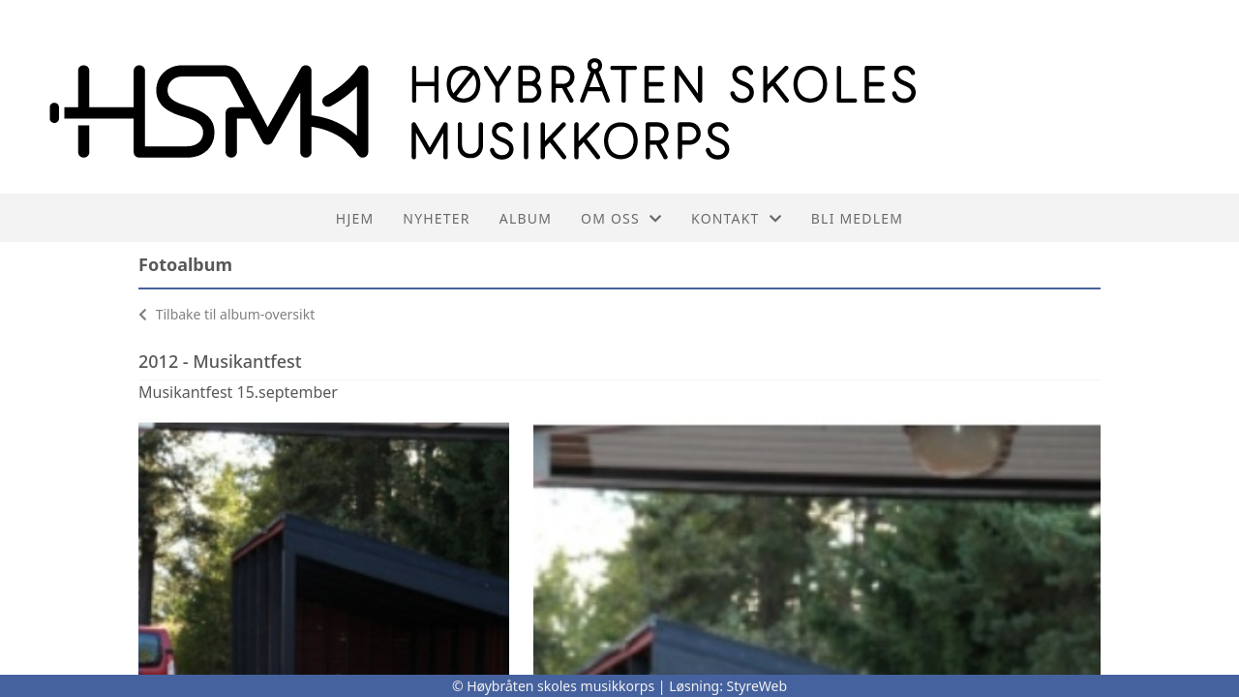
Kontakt (736, 218)
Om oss (621, 218)
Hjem (355, 218)
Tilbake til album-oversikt (226, 314)
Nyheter (436, 218)
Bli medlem (857, 218)
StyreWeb (757, 686)
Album (525, 218)
